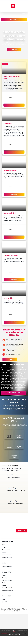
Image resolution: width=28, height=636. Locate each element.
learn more (14, 105)
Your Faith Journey (7, 541)
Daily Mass (4, 544)
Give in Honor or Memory (7, 580)
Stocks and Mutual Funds (7, 587)
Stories (4, 563)
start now (14, 49)
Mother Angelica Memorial (13, 392)
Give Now (4, 575)
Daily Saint (4, 552)
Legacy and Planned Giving (7, 590)
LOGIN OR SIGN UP (14, 19)
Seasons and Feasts (6, 549)
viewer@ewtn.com (4, 609)
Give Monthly (4, 577)
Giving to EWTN (6, 572)
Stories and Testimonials (7, 566)
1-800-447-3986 (20, 608)
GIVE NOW (13, 6)
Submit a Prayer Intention (7, 557)
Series (24, 14)
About (3, 599)
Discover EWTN (6, 596)
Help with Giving (5, 601)
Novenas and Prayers (6, 554)
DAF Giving (4, 585)
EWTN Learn (4, 547)
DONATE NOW (21, 531)
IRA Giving (4, 582)
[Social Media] (3, 531)
